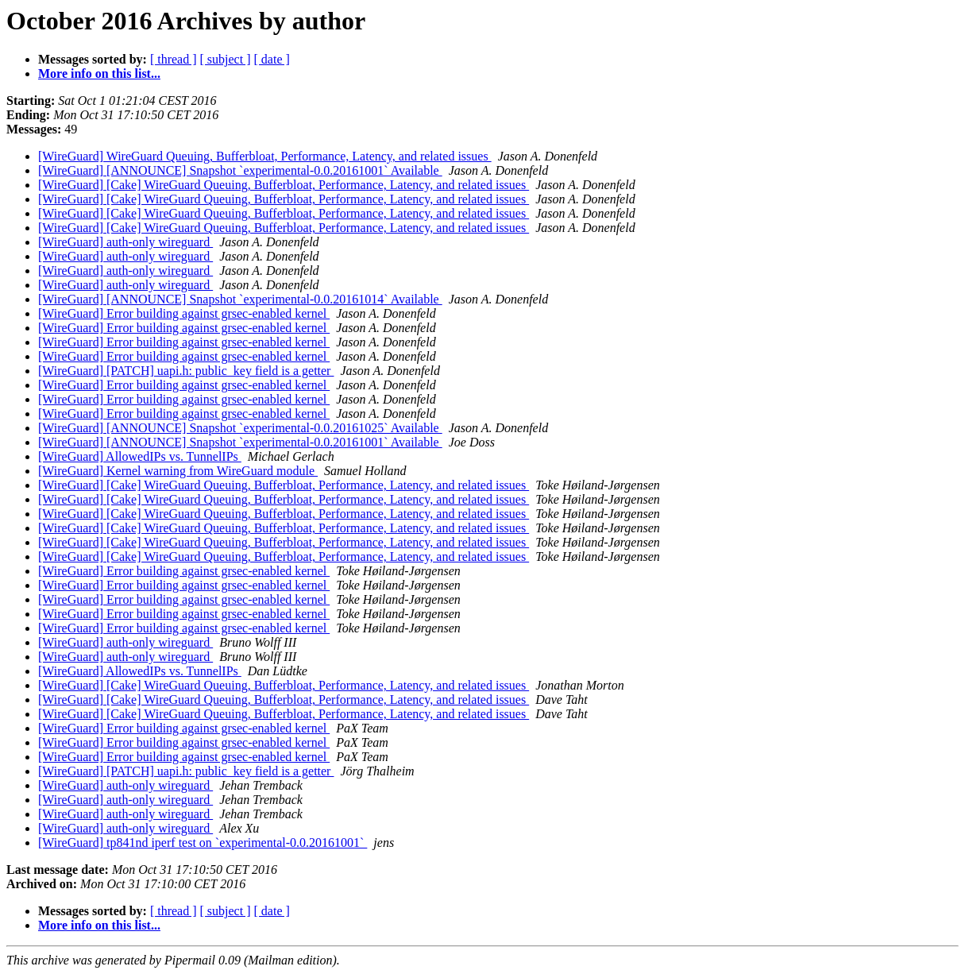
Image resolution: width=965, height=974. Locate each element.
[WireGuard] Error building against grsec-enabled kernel (184, 313)
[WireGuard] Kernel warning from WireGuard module (178, 470)
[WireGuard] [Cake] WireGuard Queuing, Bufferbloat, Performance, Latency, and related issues (283, 184)
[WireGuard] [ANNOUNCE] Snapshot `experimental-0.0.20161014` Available (240, 299)
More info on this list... (99, 73)
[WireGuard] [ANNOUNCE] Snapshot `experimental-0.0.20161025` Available (240, 428)
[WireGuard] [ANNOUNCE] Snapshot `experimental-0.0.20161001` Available (240, 170)
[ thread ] (173, 59)
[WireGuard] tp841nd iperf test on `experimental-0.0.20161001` (202, 842)
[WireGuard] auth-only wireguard (125, 242)
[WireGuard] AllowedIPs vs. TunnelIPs (139, 456)
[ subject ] (225, 59)
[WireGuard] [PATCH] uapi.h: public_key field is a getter (186, 370)
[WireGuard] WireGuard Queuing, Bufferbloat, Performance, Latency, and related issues (265, 156)
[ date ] (272, 59)
